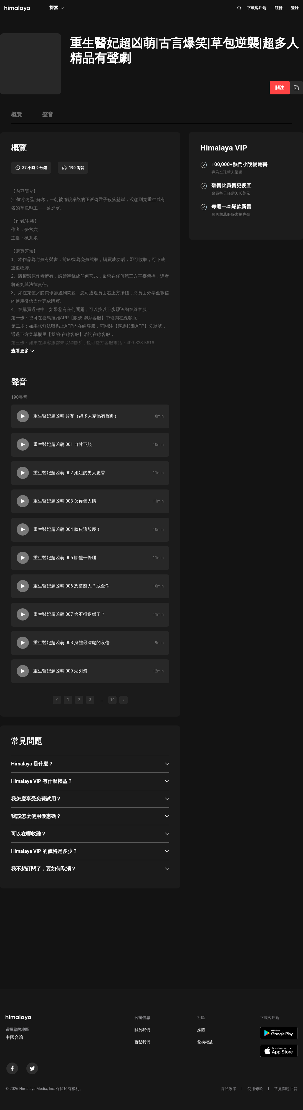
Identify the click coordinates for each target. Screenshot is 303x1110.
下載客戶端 (256, 8)
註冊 (278, 8)
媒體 (201, 1030)
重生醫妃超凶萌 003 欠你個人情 (64, 501)
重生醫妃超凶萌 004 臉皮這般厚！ (67, 529)
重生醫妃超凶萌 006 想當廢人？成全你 (71, 586)
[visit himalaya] (17, 8)
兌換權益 (205, 1042)
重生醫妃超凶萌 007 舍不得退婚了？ (69, 614)
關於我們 (142, 1030)
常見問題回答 (285, 1088)
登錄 (295, 8)
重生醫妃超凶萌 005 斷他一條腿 (64, 557)
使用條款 (255, 1088)
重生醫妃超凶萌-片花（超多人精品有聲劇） (76, 416)
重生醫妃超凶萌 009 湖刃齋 (60, 671)
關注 (279, 87)
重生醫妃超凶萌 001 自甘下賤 (62, 444)
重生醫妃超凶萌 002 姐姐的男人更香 (69, 472)
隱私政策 (228, 1088)
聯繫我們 (142, 1042)
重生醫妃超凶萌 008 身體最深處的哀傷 (71, 642)
